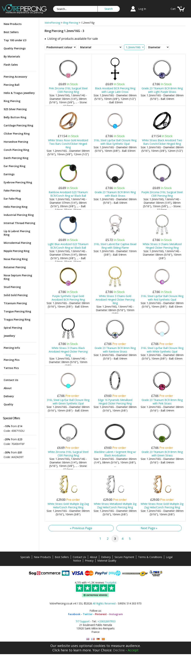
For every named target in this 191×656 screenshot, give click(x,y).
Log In (142, 9)
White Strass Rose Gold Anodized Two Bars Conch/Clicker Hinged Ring (68, 143)
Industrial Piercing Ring (19, 215)
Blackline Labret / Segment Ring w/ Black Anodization (115, 453)
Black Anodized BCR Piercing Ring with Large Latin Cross (115, 90)
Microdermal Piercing (17, 243)
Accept (133, 650)
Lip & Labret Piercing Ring (17, 232)
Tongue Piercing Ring (17, 311)
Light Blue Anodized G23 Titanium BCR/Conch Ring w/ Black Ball (68, 245)
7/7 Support (83, 621)
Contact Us (11, 380)
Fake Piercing (12, 190)
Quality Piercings (15, 48)
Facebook (74, 614)
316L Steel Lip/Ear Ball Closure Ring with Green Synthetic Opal (68, 401)
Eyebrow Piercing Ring (18, 182)
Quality (8, 404)
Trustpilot (110, 582)
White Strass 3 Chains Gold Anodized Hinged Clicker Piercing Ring (115, 299)
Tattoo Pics (11, 368)
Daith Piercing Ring (16, 158)
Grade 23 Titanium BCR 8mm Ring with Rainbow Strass (115, 349)
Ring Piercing (12, 101)
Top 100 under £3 (15, 40)
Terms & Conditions (150, 557)
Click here (60, 650)
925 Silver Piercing (15, 109)
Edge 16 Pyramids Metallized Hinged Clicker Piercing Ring (115, 401)
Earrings (9, 174)
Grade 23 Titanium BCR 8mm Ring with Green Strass (162, 453)
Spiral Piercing (13, 327)
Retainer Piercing (15, 267)
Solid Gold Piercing (16, 295)
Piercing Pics (11, 360)
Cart (173, 9)
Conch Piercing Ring (16, 150)
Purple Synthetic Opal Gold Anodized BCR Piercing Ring (68, 297)
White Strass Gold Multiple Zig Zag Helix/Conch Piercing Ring (68, 505)
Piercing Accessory (15, 76)
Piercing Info (12, 348)
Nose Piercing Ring (16, 259)
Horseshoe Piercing (16, 141)
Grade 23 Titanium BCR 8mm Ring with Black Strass (115, 193)
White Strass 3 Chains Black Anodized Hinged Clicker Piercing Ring (68, 351)
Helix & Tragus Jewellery (19, 93)
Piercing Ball (11, 85)
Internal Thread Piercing (19, 223)
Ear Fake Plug (12, 198)
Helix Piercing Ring (15, 207)
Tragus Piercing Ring (17, 319)
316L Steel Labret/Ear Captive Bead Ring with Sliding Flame (115, 245)
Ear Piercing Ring (14, 166)
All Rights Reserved (104, 603)
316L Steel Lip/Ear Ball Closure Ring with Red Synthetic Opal (162, 297)
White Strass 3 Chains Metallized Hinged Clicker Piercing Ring (162, 245)
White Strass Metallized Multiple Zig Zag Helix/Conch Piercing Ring (115, 505)
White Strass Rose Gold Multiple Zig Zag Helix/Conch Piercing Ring (162, 505)
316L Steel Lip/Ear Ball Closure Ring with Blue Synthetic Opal (115, 141)
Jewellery (9, 336)
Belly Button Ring (15, 117)
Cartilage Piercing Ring (18, 125)
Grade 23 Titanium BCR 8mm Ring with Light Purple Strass (162, 90)
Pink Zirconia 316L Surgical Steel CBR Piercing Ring (68, 90)
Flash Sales (11, 64)
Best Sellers (11, 32)
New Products (12, 24)
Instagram (116, 614)
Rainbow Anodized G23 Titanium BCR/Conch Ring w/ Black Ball (68, 193)
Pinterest (101, 614)
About (8, 388)
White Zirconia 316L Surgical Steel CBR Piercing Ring (68, 453)
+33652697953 (106, 621)
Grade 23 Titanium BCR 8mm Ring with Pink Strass (162, 401)
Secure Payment (124, 557)
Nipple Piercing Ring (16, 251)
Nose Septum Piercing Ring (18, 277)
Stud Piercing (12, 287)
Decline (119, 650)
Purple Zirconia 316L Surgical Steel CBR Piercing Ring (162, 193)
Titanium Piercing (15, 303)
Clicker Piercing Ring (17, 133)
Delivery (9, 396)
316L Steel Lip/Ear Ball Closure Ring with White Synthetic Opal (162, 349)
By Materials (12, 56)
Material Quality (106, 560)
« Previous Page (81, 528)
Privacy (89, 560)
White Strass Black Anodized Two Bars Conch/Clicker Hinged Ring (162, 141)
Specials (25, 557)
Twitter (88, 614)
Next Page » (149, 528)
